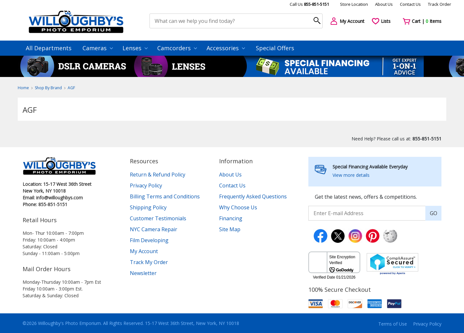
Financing (230, 218)
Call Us (309, 4)
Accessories (226, 48)
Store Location (354, 4)
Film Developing (149, 240)
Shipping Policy (148, 207)
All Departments (49, 48)
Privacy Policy (146, 185)
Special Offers (275, 48)
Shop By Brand (48, 87)
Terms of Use (392, 324)
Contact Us (410, 4)
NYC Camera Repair (153, 229)
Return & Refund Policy (157, 174)
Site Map (229, 229)
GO (433, 213)
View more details (351, 175)
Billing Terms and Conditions (165, 196)
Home (23, 87)
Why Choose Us (238, 207)
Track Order (439, 4)
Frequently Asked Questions (253, 196)
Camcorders (177, 48)
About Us (384, 4)
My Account (144, 251)
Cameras (97, 48)
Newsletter (143, 273)
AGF (71, 87)
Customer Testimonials (158, 218)
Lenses (135, 48)
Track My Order (149, 262)
